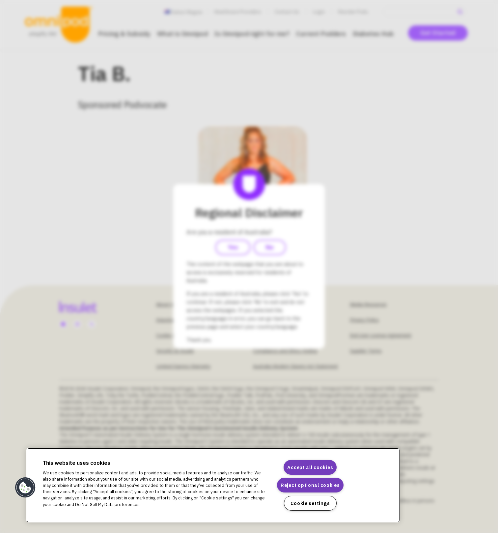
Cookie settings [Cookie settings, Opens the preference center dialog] (310, 503)
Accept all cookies (310, 467)
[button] (25, 487)
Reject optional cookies (310, 485)
